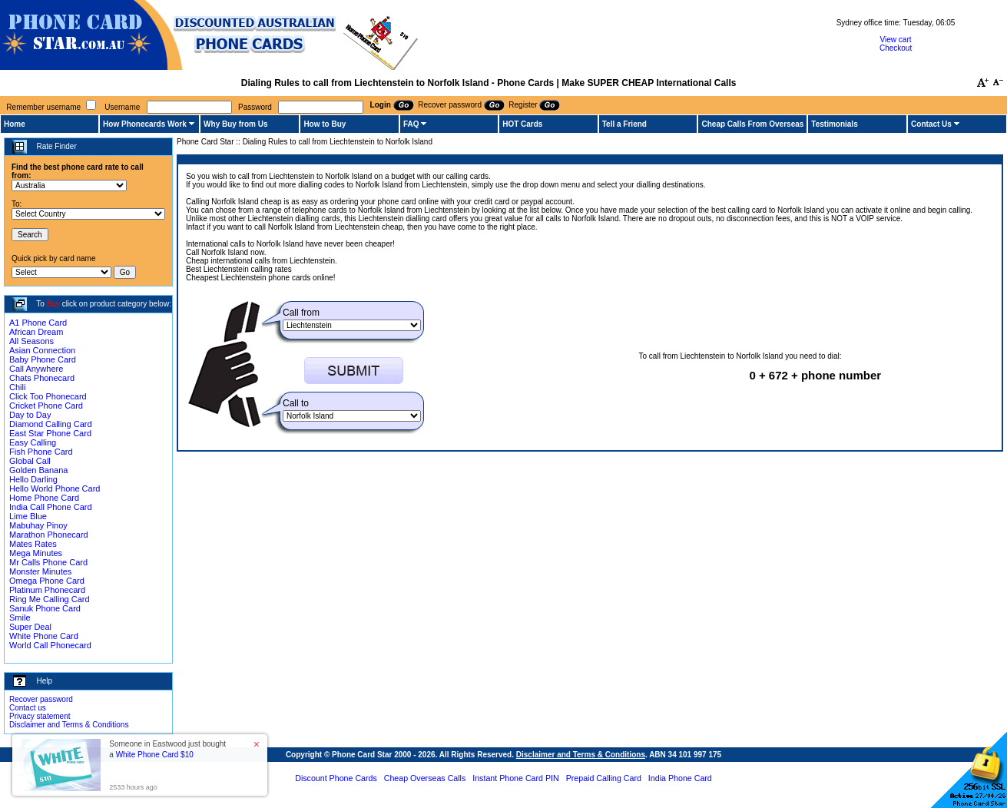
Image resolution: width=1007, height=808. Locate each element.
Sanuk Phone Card (45, 608)
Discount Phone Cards (336, 778)
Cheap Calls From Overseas (752, 124)
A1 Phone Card (38, 322)
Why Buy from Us (235, 124)
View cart (896, 39)
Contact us (27, 708)
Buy (53, 304)
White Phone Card (43, 636)
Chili (17, 387)
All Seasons (31, 341)
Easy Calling (32, 442)
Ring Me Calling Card (49, 599)
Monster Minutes (40, 571)
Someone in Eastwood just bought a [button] (167, 749)
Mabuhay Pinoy (38, 525)
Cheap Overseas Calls (425, 778)
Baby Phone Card (42, 359)
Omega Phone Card (46, 580)
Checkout (895, 48)
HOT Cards (522, 124)
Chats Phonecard (42, 377)
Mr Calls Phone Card (48, 562)
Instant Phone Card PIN (515, 778)
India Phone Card (680, 778)
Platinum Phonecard (47, 589)
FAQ (411, 124)
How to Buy (324, 124)
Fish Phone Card (41, 451)
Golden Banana (38, 470)
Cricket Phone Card (46, 405)
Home (14, 124)
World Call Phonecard (50, 645)
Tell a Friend (624, 124)
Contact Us (931, 124)
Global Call (30, 460)
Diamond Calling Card (50, 424)
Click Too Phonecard (48, 396)
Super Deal (30, 626)
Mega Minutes (35, 553)
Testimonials (834, 124)
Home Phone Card (44, 497)
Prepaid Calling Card (603, 778)
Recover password (41, 699)
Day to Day (30, 414)
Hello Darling (33, 479)
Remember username (43, 107)
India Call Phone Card (50, 507)
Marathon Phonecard (48, 534)
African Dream (36, 331)
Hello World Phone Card (54, 488)
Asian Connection (42, 350)
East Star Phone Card (50, 433)
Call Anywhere (36, 368)
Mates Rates (33, 543)
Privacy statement (39, 716)
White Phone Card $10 (155, 754)
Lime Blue (28, 516)
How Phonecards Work (145, 124)
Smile (20, 617)
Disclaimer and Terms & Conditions (68, 724)
